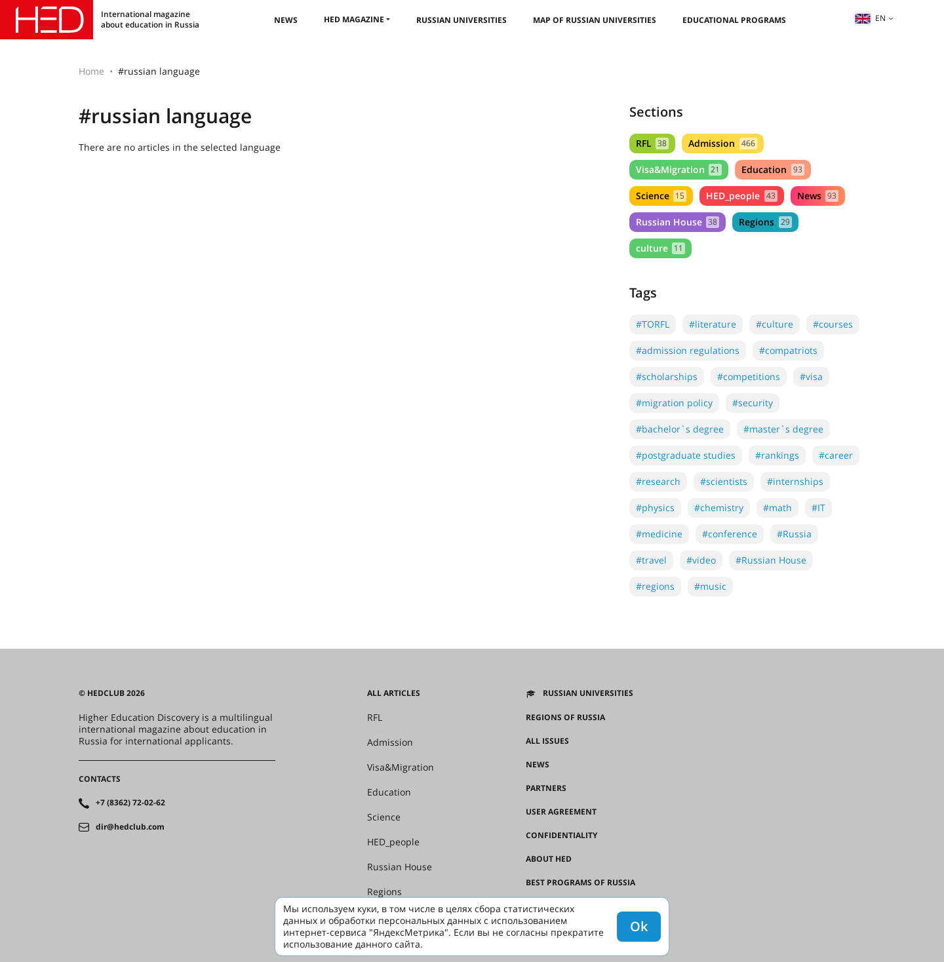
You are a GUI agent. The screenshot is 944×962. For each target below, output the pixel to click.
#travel (651, 560)
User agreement (561, 812)
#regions (655, 586)
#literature (712, 324)
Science (661, 195)
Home (91, 71)
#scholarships (667, 376)
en (870, 18)
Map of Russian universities (594, 20)
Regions (765, 222)
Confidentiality (561, 835)
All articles (393, 693)
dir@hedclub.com (130, 827)
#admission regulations (687, 350)
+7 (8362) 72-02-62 (130, 803)
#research (658, 481)
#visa (811, 376)
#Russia (794, 534)
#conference (729, 534)
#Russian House (771, 560)
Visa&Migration (679, 169)
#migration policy (674, 402)
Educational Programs (734, 20)
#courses (833, 324)
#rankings (777, 455)
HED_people (741, 195)
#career (836, 455)
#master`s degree (783, 429)
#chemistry (718, 507)
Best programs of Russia (580, 882)
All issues (547, 741)
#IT (818, 507)
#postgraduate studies (686, 455)
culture (660, 248)
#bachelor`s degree (680, 429)
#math (777, 507)
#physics (655, 507)
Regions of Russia (565, 717)
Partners (546, 788)
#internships (795, 481)
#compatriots (788, 350)
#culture (774, 324)
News (286, 20)
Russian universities (461, 20)
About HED (549, 859)
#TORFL (652, 324)
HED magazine (354, 19)
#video (701, 560)
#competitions (748, 376)
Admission (722, 143)
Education (772, 169)
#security (752, 402)
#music (710, 586)
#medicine (659, 534)
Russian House (677, 222)
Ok (639, 926)
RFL (652, 143)
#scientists (723, 481)
